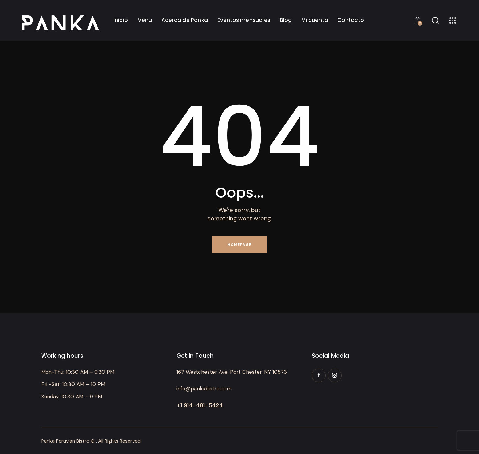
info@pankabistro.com (204, 388)
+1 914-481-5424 (199, 405)
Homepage (239, 244)
